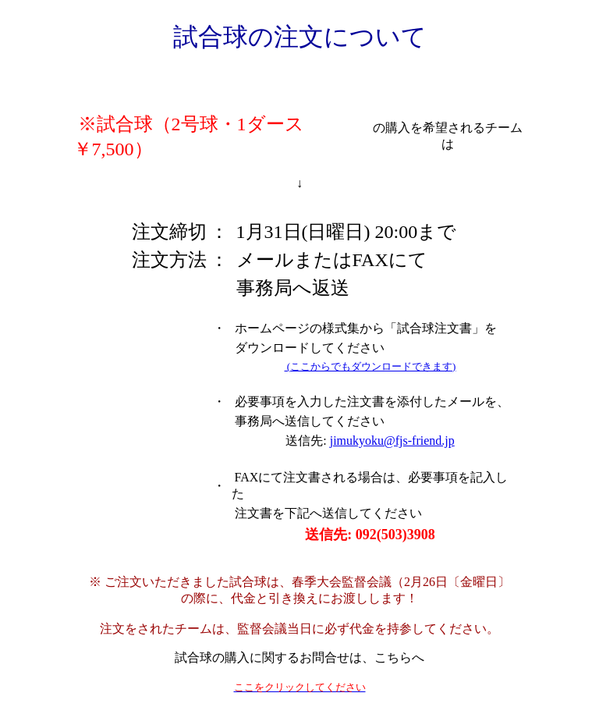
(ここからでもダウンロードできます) (370, 366)
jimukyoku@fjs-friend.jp (392, 440)
